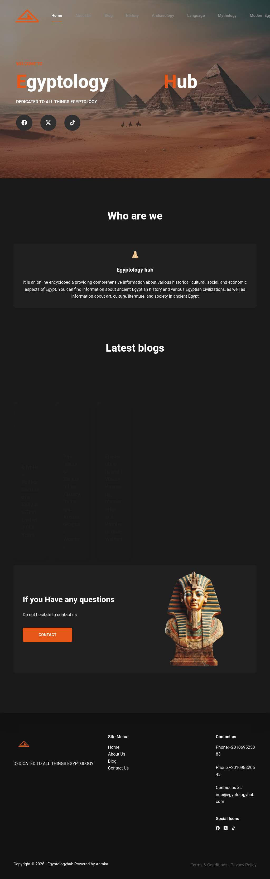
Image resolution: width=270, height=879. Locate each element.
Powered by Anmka (91, 864)
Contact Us (118, 768)
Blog (109, 15)
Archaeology (163, 15)
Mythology (227, 15)
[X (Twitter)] (226, 828)
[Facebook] (218, 828)
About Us (83, 15)
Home (56, 15)
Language (196, 15)
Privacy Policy (243, 864)
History (132, 15)
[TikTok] (233, 828)
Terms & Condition (208, 864)
